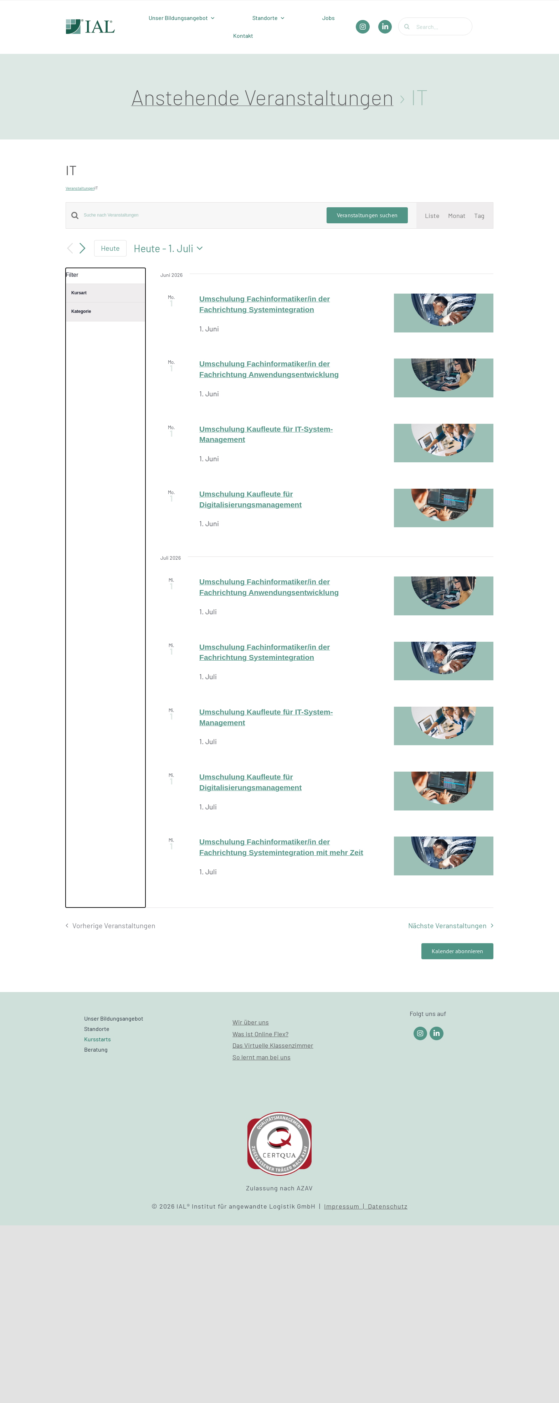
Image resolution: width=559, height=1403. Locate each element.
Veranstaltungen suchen (367, 215)
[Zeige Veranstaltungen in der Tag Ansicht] (479, 215)
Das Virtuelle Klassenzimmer (272, 1045)
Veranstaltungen (80, 187)
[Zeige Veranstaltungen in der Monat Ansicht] (457, 215)
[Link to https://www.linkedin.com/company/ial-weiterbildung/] (436, 1034)
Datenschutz (387, 1206)
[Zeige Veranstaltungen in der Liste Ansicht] (432, 215)
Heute (110, 248)
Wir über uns (250, 1022)
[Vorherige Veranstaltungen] (70, 248)
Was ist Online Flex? (260, 1034)
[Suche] (407, 26)
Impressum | (346, 1206)
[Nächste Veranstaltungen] (82, 248)
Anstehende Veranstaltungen (262, 97)
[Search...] (435, 26)
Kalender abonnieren (457, 951)
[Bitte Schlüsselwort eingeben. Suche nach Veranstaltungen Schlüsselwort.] (201, 215)
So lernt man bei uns (261, 1057)
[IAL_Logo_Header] (91, 22)
